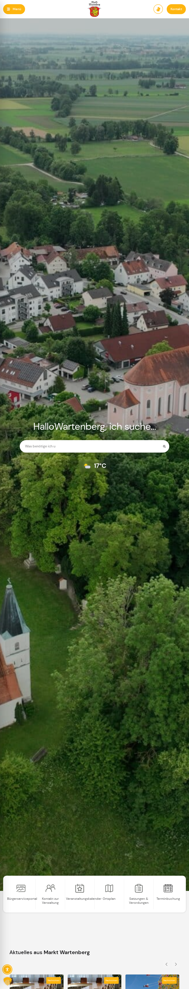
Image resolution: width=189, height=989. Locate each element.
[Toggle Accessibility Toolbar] (7, 969)
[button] (14, 9)
